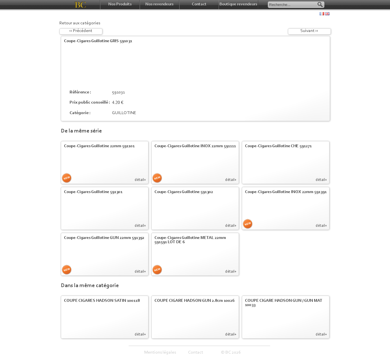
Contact (199, 4)
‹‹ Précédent (80, 31)
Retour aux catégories (79, 23)
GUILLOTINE (124, 113)
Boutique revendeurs (238, 4)
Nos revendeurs (159, 4)
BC (80, 4)
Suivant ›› (309, 31)
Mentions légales (160, 352)
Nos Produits (120, 4)
